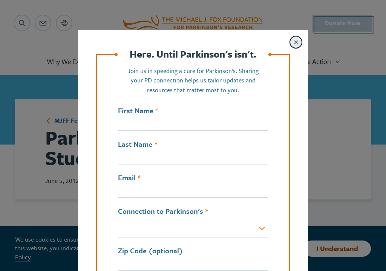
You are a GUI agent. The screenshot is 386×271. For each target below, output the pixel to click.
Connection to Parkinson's (160, 211)
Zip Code (132, 250)
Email (127, 177)
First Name (135, 110)
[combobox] (193, 229)
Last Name (135, 144)
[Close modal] (296, 42)
